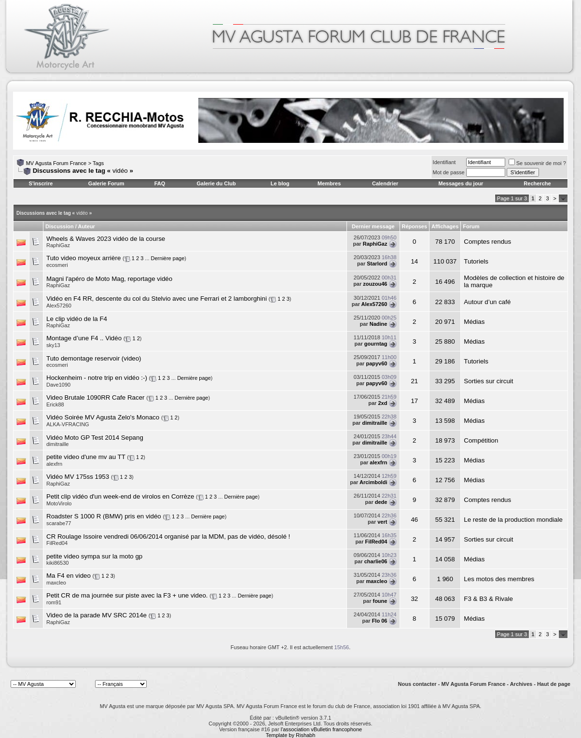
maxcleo (376, 581)
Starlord (377, 263)
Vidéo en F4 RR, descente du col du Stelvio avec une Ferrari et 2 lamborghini (156, 298)
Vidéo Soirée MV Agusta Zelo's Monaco (102, 417)
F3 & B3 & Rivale (488, 598)
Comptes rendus (487, 241)
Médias (474, 321)
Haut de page (553, 684)
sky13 (53, 345)
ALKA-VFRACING (67, 424)
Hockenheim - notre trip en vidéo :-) (96, 377)
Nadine (378, 324)
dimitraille (374, 423)
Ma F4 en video (68, 575)
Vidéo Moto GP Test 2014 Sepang (94, 437)
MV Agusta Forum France (56, 163)
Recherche (537, 183)
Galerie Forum (106, 183)
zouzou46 (375, 284)
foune (380, 601)
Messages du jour (460, 183)
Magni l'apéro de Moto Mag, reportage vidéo (109, 278)
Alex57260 (58, 305)
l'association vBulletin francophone (321, 729)
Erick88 (55, 404)
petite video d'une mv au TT (85, 456)
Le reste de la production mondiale (513, 519)
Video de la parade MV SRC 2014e (96, 615)
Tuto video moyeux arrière (83, 258)
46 (414, 519)
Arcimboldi (373, 482)
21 (414, 381)
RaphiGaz (58, 245)
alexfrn (378, 462)
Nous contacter (417, 684)
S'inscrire (41, 183)
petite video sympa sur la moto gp (94, 556)
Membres (329, 183)
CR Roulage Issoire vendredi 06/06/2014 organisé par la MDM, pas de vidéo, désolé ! (168, 536)
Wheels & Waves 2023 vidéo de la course (105, 238)
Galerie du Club (215, 183)
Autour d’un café (487, 302)
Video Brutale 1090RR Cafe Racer (95, 397)
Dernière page (168, 258)
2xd (382, 403)
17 (414, 400)
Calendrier (385, 183)
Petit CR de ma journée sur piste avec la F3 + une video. (127, 595)
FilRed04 (376, 541)
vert (382, 522)
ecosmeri (57, 265)
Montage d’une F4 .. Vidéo (84, 338)
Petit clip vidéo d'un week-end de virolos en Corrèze (120, 496)
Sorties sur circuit (488, 381)
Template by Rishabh (291, 735)
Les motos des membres (499, 579)
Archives (521, 684)
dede (381, 502)
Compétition (481, 440)
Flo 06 (379, 621)
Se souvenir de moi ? (537, 163)
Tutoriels (476, 261)
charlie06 (375, 561)
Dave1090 (58, 385)
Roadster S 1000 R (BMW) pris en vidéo (103, 516)
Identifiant (444, 162)
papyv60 (376, 363)
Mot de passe (449, 172)
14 (414, 261)
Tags (98, 163)
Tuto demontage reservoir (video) (93, 358)
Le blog (280, 183)
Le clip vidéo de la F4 (76, 318)
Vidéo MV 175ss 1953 (77, 476)
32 (414, 598)
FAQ (160, 183)
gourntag (375, 344)
